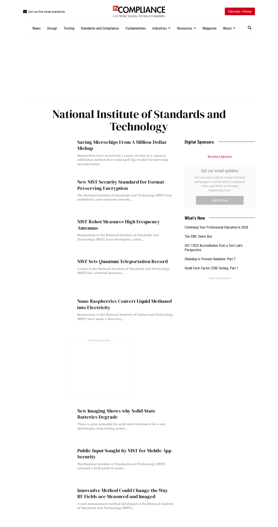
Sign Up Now (220, 200)
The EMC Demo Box (198, 236)
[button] (250, 28)
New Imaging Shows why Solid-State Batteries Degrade (124, 414)
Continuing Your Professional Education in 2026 (216, 227)
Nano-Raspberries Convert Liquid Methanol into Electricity (121, 304)
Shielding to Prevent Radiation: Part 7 (210, 259)
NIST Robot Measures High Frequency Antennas (116, 224)
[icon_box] (44, 12)
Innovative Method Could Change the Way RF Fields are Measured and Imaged (123, 493)
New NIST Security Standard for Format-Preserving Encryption (119, 185)
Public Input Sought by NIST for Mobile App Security (121, 453)
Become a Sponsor (220, 157)
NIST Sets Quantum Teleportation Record (120, 261)
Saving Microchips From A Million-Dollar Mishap (118, 145)
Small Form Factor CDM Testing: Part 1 (211, 268)
